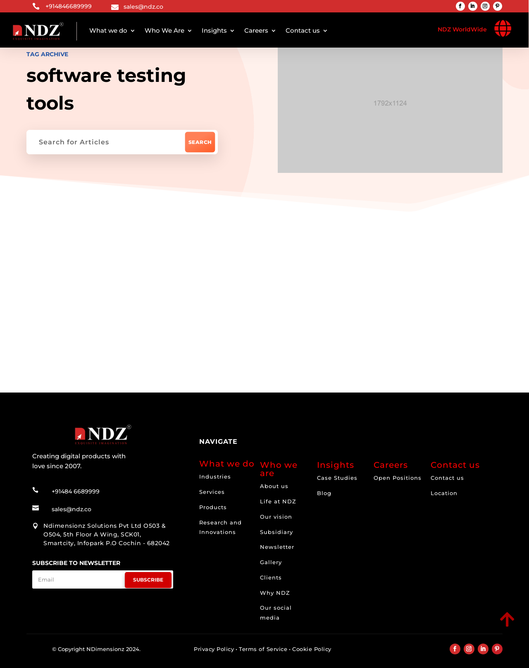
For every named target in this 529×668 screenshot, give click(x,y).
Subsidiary (276, 532)
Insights (214, 30)
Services (212, 491)
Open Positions (398, 477)
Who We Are (164, 30)
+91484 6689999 (76, 491)
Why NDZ (275, 592)
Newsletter (277, 546)
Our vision (276, 516)
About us (274, 486)
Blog (324, 493)
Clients (271, 577)
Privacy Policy (214, 649)
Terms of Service (263, 649)
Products (213, 507)
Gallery (271, 562)
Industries (215, 476)
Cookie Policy (311, 649)
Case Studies (337, 477)
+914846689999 (68, 6)
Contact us (303, 30)
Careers (256, 30)
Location (444, 493)
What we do (108, 30)
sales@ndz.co (143, 6)
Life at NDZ (278, 501)
